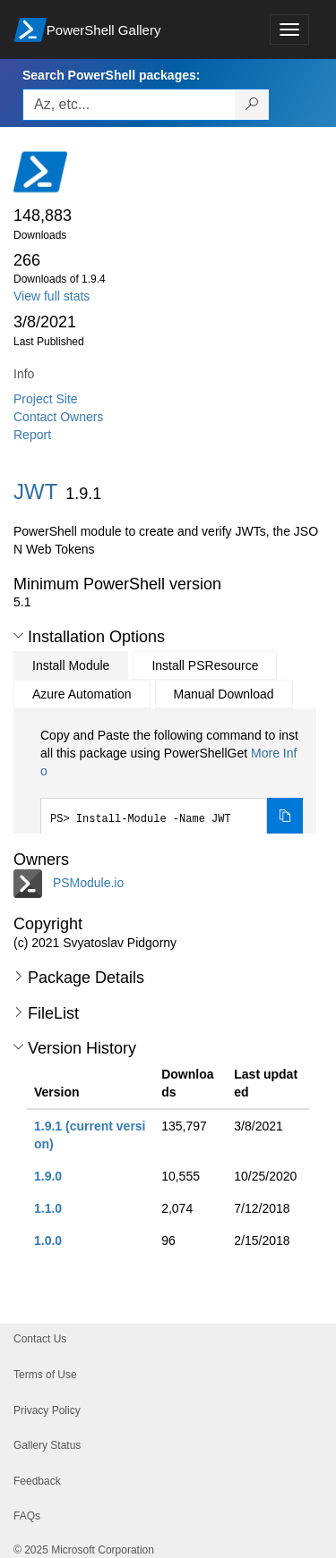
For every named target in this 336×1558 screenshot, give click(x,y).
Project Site (45, 399)
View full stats (51, 296)
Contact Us (39, 1339)
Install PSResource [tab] (204, 665)
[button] (18, 636)
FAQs (26, 1516)
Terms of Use (45, 1374)
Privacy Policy (47, 1410)
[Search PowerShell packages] (252, 105)
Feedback (37, 1481)
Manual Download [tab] (224, 694)
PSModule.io (88, 883)
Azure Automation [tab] (82, 694)
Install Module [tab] (70, 665)
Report (32, 435)
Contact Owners (58, 417)
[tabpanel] (171, 780)
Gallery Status (47, 1445)
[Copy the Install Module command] (285, 816)
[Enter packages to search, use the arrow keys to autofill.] (129, 105)
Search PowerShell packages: (111, 75)
